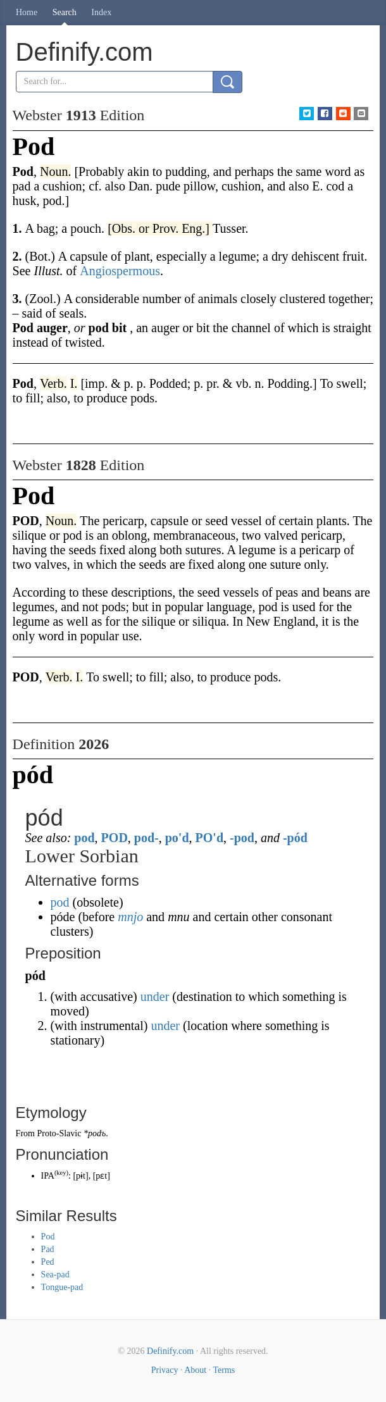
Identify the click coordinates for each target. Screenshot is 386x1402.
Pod (48, 1236)
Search (65, 12)
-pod (242, 838)
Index (101, 12)
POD (114, 838)
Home (26, 12)
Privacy (164, 1370)
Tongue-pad (62, 1287)
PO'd (209, 838)
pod (84, 838)
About (195, 1370)
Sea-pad (55, 1274)
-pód (295, 838)
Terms (224, 1370)
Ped (47, 1262)
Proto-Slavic (59, 1133)
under (155, 996)
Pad (47, 1249)
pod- (146, 838)
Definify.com (170, 1351)
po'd (177, 838)
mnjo (130, 917)
